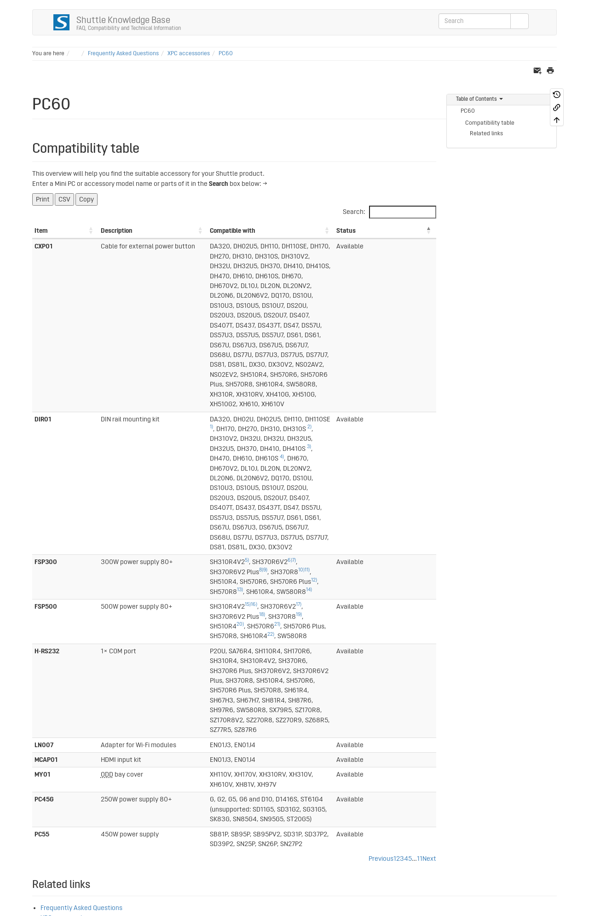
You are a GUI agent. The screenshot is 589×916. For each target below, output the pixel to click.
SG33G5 (52, 661)
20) (339, 417)
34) (69, 777)
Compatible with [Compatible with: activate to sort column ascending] (141, 230)
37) (35, 787)
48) (35, 836)
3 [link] (402, 592)
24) (54, 718)
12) (163, 402)
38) (35, 797)
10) (299, 393)
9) (263, 393)
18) (266, 417)
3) (292, 338)
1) (242, 328)
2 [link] (398, 592)
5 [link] (410, 592)
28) (46, 767)
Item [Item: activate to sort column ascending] (41, 230)
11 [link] (419, 592)
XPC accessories (188, 54)
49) (104, 777)
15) (157, 417)
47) (82, 826)
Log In (544, 860)
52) (138, 777)
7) (203, 393)
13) (199, 402)
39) (47, 797)
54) (161, 777)
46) (70, 826)
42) (35, 816)
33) (57, 777)
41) (35, 807)
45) (58, 826)
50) (116, 777)
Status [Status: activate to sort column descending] (404, 230)
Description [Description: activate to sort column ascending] (78, 230)
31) (35, 777)
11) (305, 393)
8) (259, 393)
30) (70, 767)
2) (340, 328)
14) (268, 402)
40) (59, 797)
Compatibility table (489, 123)
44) (47, 826)
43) (35, 826)
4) (369, 338)
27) (35, 767)
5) (156, 393)
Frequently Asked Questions (123, 54)
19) (303, 417)
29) (58, 767)
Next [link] (429, 592)
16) (163, 417)
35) (80, 777)
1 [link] (394, 592)
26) (45, 747)
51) (127, 777)
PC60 (226, 54)
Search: (389, 212)
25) (55, 738)
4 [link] (406, 592)
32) (46, 777)
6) (198, 393)
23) (55, 698)
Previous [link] (381, 592)
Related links (486, 134)
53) (149, 777)
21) (376, 417)
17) (207, 417)
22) (223, 427)
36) (92, 777)
